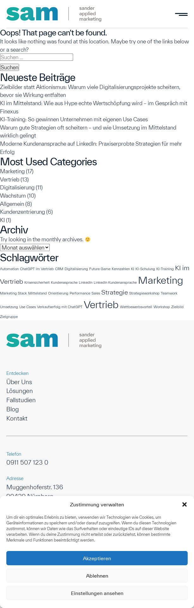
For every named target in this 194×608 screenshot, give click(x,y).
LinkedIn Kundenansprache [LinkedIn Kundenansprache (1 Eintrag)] (115, 282)
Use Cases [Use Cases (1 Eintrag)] (27, 307)
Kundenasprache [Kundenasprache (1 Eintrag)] (64, 282)
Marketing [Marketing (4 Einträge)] (160, 280)
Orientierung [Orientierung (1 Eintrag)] (58, 293)
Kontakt (17, 418)
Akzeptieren (97, 558)
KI (2, 220)
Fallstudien (21, 399)
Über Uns (19, 381)
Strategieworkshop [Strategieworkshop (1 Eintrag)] (144, 293)
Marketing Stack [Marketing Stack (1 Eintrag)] (13, 293)
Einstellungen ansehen (97, 593)
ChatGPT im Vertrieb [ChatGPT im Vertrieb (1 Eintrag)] (37, 269)
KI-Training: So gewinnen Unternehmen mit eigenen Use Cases (74, 119)
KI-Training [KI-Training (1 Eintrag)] (165, 269)
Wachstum (13, 196)
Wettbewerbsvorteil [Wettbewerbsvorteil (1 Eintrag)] (136, 307)
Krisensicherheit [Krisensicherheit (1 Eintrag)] (37, 282)
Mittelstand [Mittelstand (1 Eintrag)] (37, 293)
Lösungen (19, 390)
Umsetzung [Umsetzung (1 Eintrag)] (9, 307)
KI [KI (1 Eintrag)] (132, 269)
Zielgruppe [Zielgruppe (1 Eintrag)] (9, 316)
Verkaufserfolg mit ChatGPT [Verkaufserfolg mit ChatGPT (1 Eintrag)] (60, 307)
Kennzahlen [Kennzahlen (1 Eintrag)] (121, 269)
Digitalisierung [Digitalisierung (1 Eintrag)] (76, 269)
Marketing (12, 171)
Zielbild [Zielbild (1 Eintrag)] (177, 307)
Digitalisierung (17, 187)
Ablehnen (97, 576)
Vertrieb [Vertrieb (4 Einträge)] (101, 304)
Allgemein (12, 204)
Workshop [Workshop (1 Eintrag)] (161, 307)
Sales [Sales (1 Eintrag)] (95, 293)
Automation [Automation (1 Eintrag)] (9, 269)
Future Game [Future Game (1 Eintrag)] (99, 269)
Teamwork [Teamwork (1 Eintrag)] (169, 293)
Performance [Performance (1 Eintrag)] (80, 293)
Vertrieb (9, 179)
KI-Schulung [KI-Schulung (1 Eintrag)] (145, 269)
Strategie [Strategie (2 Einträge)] (114, 292)
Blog (12, 409)
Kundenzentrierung (22, 212)
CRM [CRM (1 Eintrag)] (59, 269)
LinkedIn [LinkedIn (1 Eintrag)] (85, 282)
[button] (184, 504)
